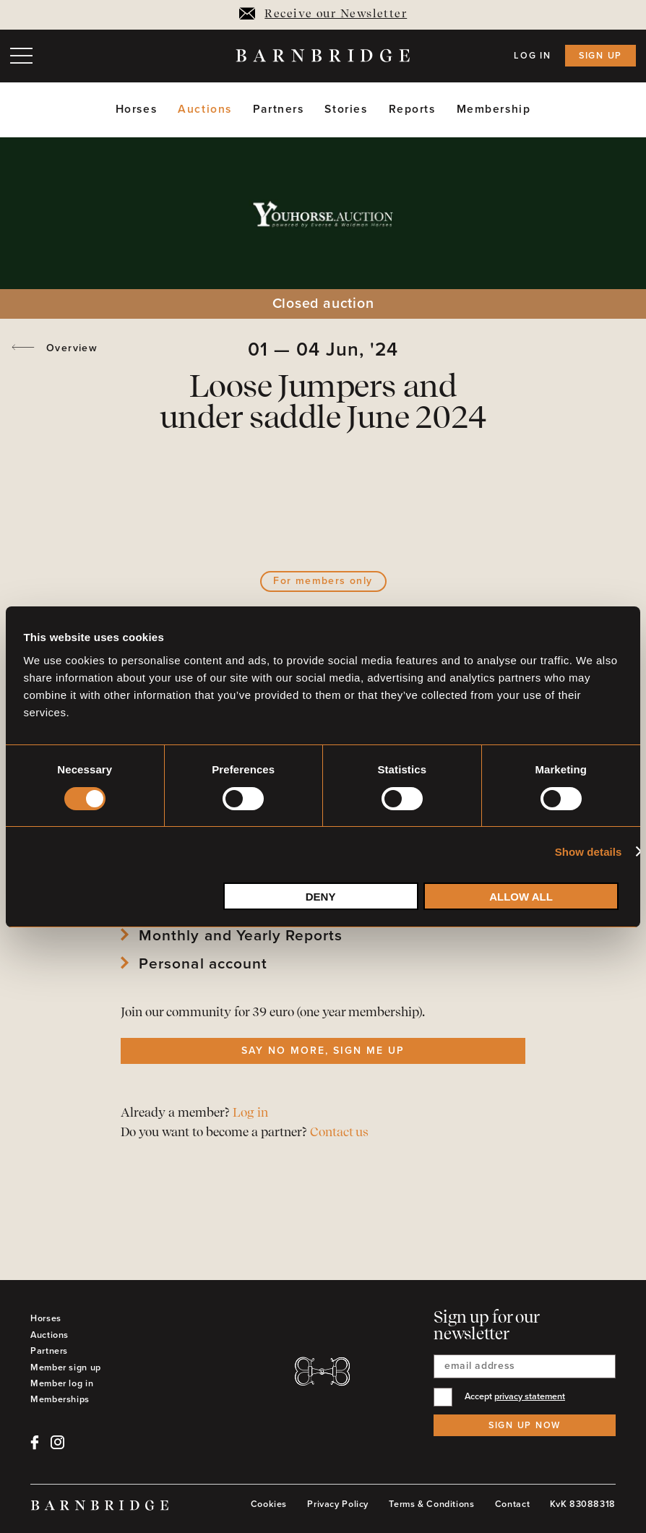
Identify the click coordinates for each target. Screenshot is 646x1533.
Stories (345, 109)
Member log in (61, 1383)
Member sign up (65, 1367)
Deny (321, 896)
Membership (494, 109)
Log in (532, 55)
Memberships (60, 1399)
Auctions (205, 109)
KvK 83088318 (583, 1504)
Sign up (600, 55)
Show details (588, 852)
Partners (278, 109)
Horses (136, 109)
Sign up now (524, 1425)
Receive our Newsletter (323, 14)
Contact (512, 1504)
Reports (412, 109)
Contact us (339, 1133)
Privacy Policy (338, 1504)
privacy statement (529, 1396)
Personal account (203, 964)
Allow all (521, 896)
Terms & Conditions (431, 1504)
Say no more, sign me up (322, 1050)
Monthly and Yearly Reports (241, 936)
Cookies (269, 1504)
